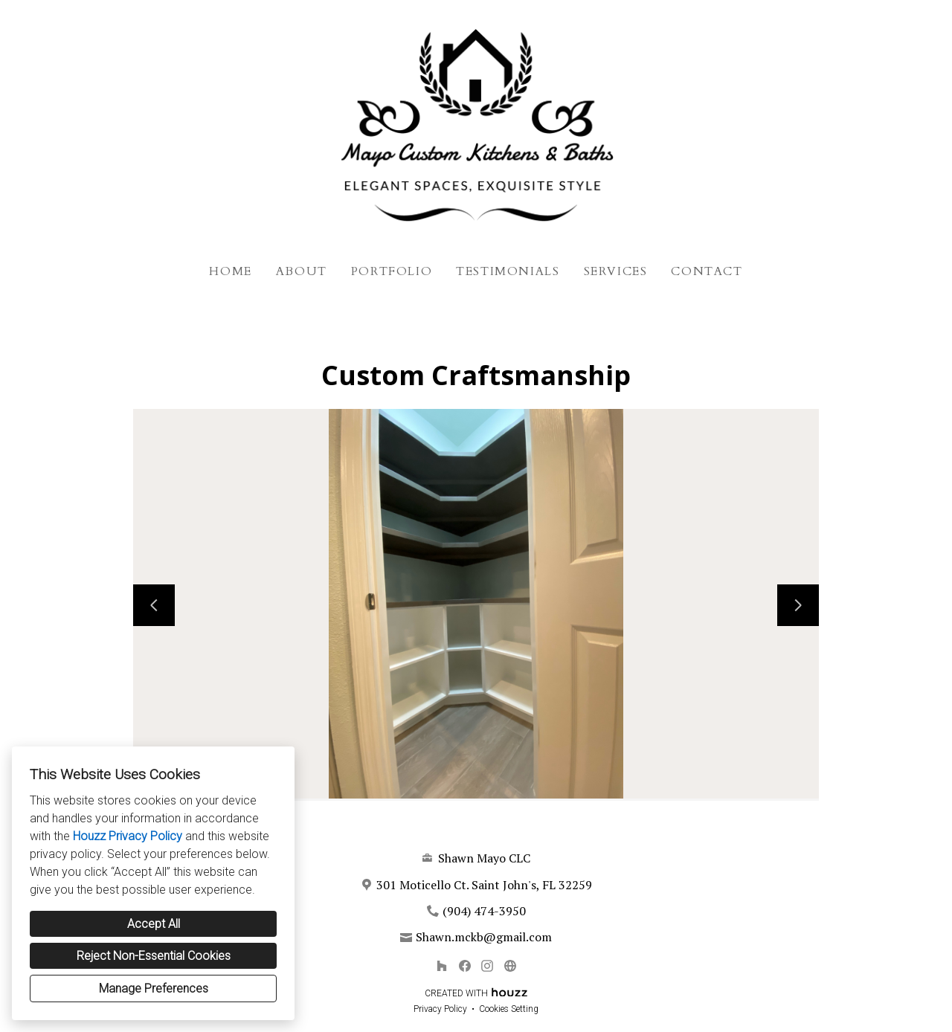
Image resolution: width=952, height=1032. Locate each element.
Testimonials (507, 271)
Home (230, 271)
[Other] (510, 966)
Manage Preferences (153, 988)
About (301, 271)
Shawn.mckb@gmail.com (484, 937)
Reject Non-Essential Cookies (154, 956)
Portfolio (391, 271)
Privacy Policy (440, 1009)
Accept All (153, 924)
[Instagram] (487, 966)
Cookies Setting (508, 1009)
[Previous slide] (154, 605)
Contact (706, 271)
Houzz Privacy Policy (127, 836)
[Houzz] (441, 966)
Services (616, 271)
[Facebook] (464, 966)
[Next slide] (798, 605)
